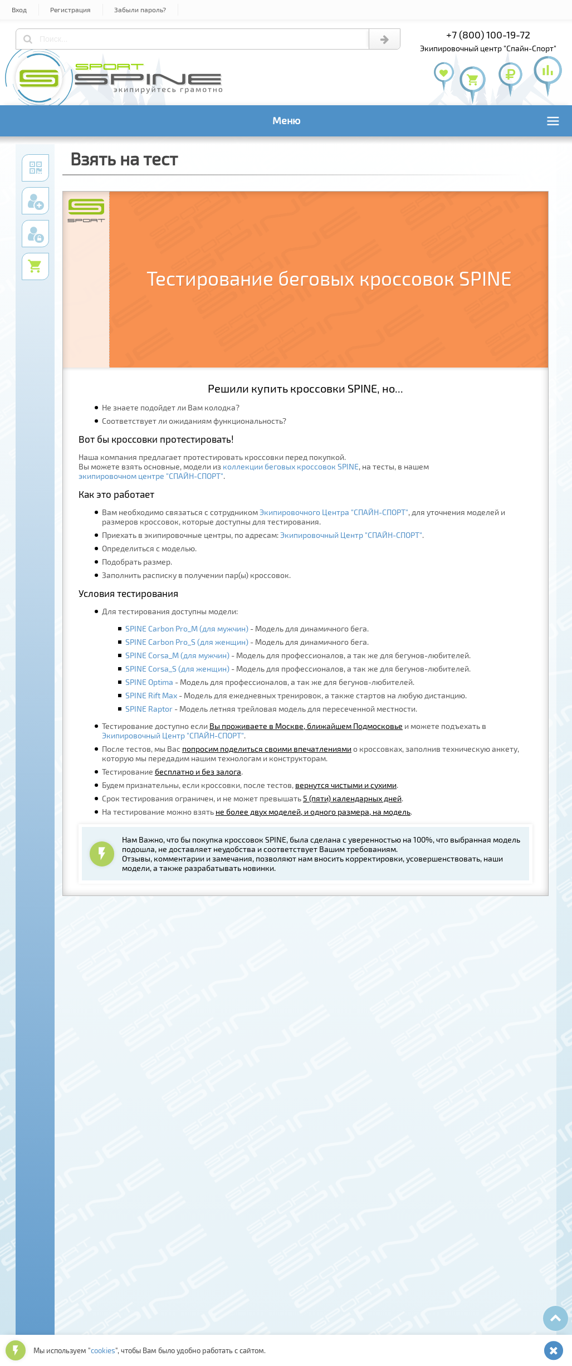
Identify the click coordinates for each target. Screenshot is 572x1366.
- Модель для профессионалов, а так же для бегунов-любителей (297, 655)
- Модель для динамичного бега (246, 628)
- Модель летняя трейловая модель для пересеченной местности (270, 708)
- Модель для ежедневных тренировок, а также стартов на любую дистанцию (295, 695)
